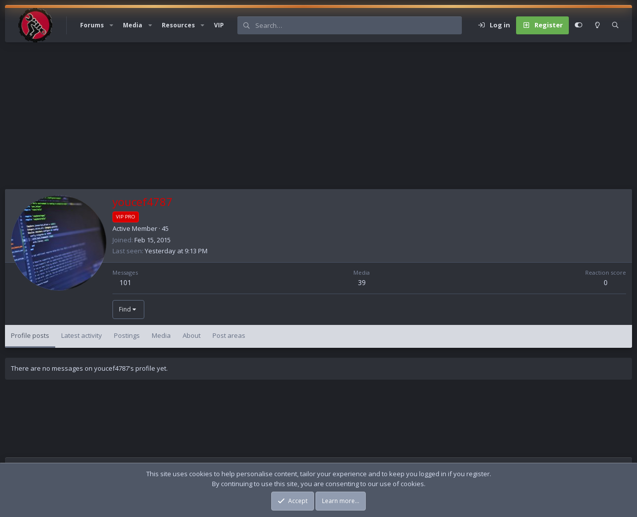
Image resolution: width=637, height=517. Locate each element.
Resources (178, 25)
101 (125, 282)
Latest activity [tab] (81, 335)
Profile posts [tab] (30, 335)
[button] (111, 25)
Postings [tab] (127, 335)
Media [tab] (161, 335)
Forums (92, 25)
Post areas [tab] (228, 335)
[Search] (358, 25)
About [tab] (192, 335)
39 (362, 282)
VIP (219, 25)
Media (132, 25)
